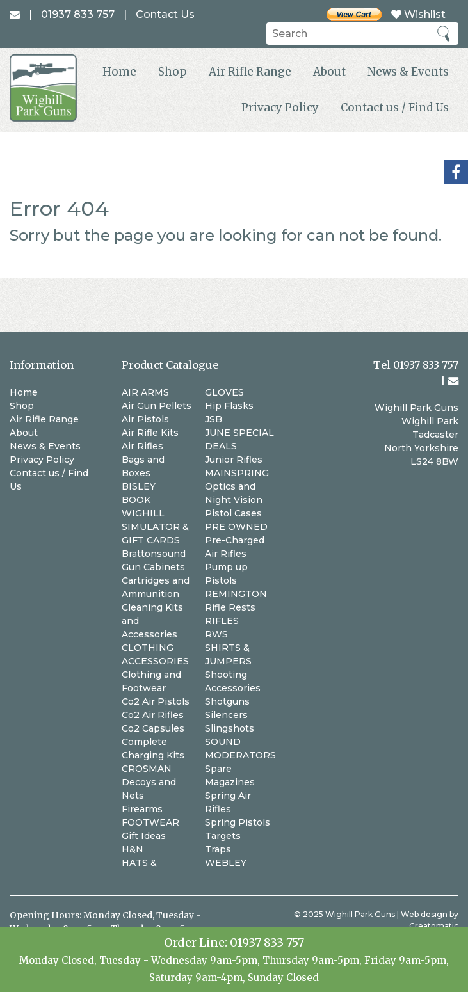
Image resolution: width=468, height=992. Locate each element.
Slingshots (229, 728)
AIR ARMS (145, 392)
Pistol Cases (233, 513)
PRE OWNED (236, 526)
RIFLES (222, 621)
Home (119, 72)
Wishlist (418, 14)
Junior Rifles (233, 459)
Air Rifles (142, 446)
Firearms (142, 809)
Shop (172, 72)
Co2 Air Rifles (153, 715)
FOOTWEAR (150, 822)
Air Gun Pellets (156, 406)
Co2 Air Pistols (156, 701)
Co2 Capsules (153, 728)
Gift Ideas (144, 836)
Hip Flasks (229, 406)
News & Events (408, 72)
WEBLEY (225, 862)
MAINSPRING (237, 473)
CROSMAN (147, 768)
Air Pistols (145, 419)
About (329, 72)
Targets (223, 836)
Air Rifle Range (250, 72)
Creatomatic (433, 926)
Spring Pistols (237, 822)
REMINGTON (236, 594)
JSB (213, 419)
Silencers (226, 715)
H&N (132, 849)
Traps (218, 849)
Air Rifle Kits (150, 432)
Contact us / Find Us (395, 107)
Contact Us (165, 14)
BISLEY (139, 486)
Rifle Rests (230, 607)
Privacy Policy (280, 107)
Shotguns (227, 701)
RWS (216, 634)
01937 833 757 (267, 942)
